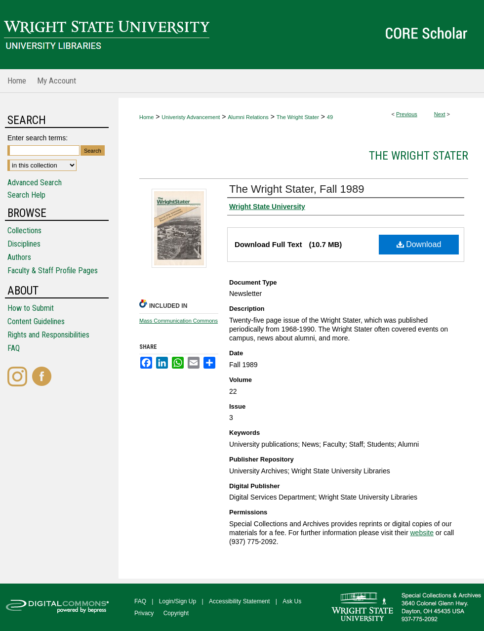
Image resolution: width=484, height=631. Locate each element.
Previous (406, 114)
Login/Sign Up (177, 601)
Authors (19, 257)
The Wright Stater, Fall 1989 (296, 189)
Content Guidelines (36, 321)
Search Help (26, 195)
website (421, 533)
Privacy (144, 613)
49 (330, 117)
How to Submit (30, 308)
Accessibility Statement (239, 601)
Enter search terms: (37, 138)
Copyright (176, 613)
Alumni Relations (248, 117)
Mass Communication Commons (178, 321)
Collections (24, 230)
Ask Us (291, 601)
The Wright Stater (298, 117)
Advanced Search (34, 182)
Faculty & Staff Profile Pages (52, 270)
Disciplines (23, 244)
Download (419, 244)
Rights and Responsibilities (48, 334)
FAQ (13, 348)
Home (146, 117)
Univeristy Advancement (190, 117)
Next (439, 114)
